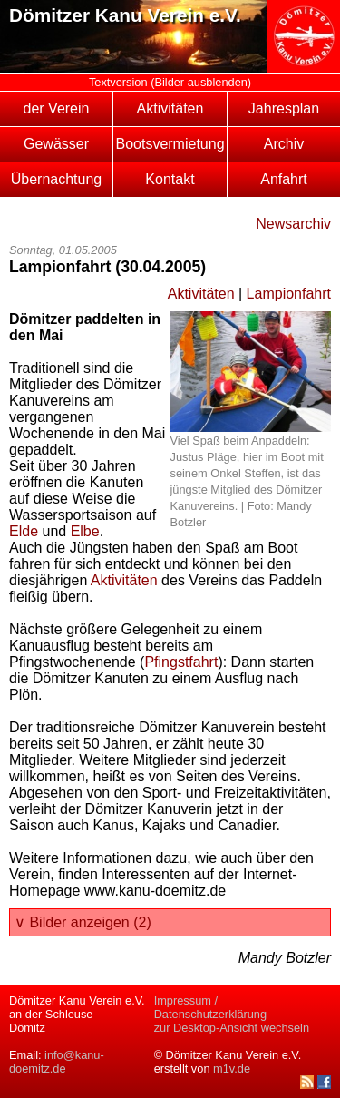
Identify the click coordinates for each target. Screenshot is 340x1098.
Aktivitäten (170, 108)
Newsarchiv (293, 223)
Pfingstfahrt (181, 662)
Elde (23, 531)
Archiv (284, 144)
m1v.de (231, 1068)
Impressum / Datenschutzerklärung (210, 1007)
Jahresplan (283, 108)
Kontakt (169, 179)
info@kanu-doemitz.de (56, 1061)
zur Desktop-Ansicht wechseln (231, 1027)
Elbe (85, 531)
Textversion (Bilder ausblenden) (170, 82)
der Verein (57, 108)
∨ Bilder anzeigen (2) (83, 922)
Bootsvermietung (169, 144)
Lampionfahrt (289, 293)
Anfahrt (283, 179)
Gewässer (56, 144)
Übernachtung (56, 179)
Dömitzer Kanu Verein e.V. (125, 15)
